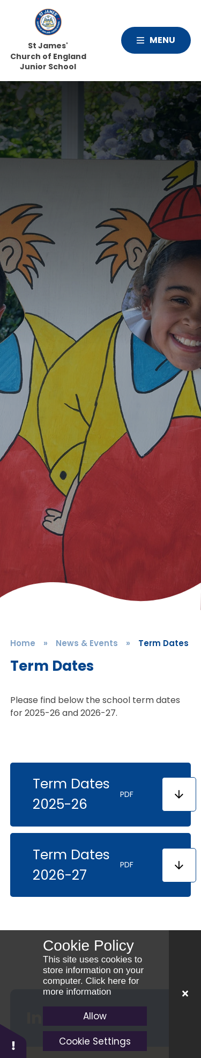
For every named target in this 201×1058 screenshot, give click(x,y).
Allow (95, 1016)
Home (22, 643)
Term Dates (163, 643)
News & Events (87, 643)
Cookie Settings (95, 1041)
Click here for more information (91, 986)
